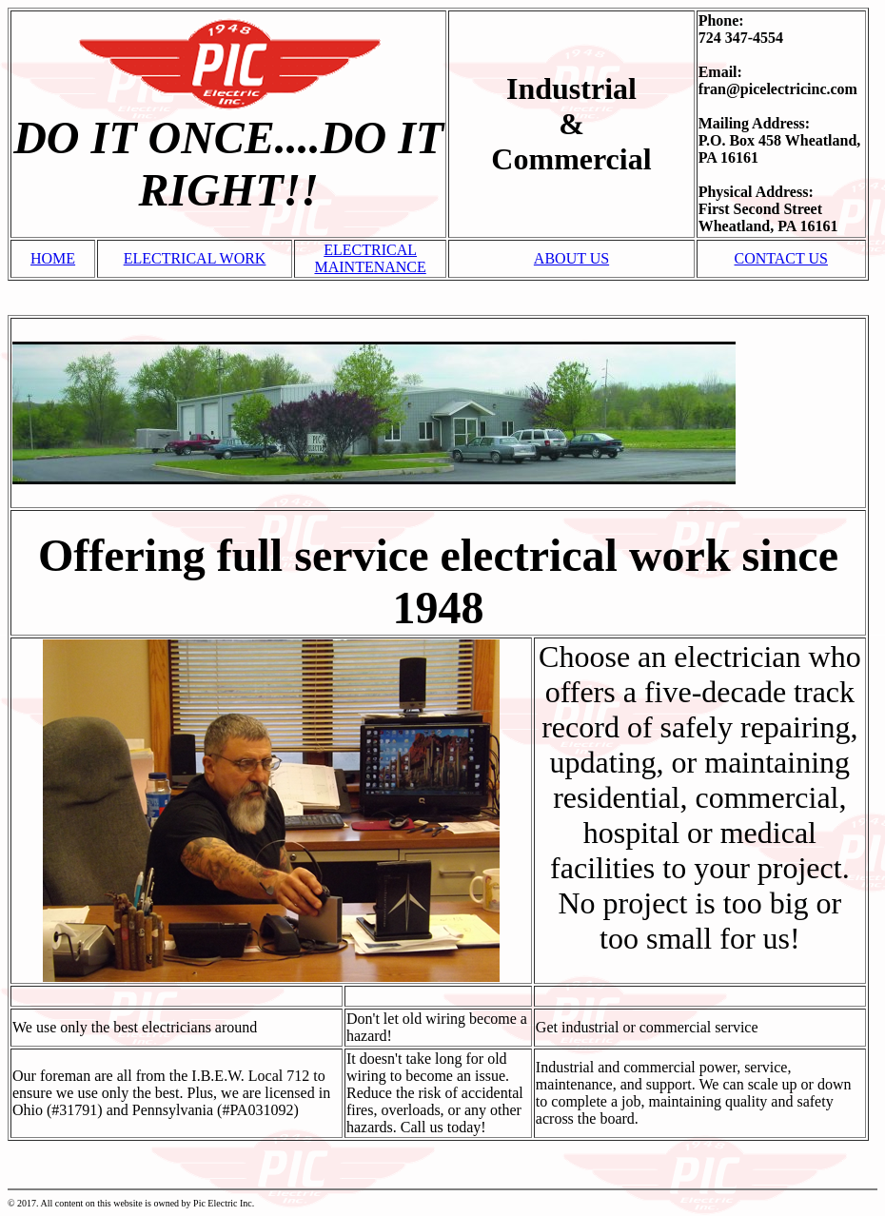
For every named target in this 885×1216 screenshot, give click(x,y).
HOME (52, 258)
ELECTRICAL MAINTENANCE (369, 258)
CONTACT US (781, 258)
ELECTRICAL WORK (195, 258)
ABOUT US (571, 258)
